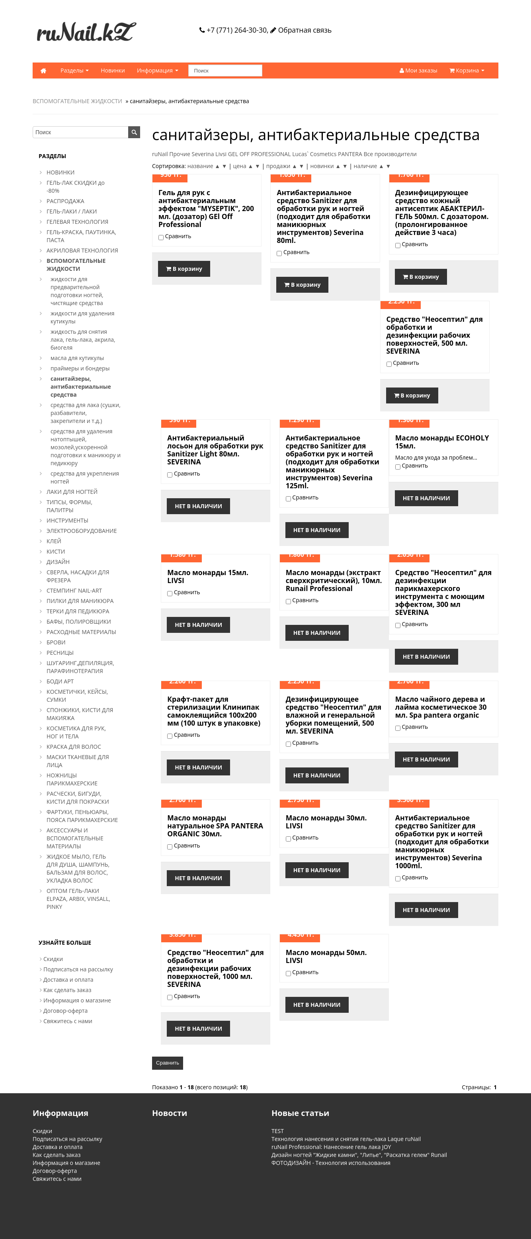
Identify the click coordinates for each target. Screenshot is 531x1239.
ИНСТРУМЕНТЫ (67, 520)
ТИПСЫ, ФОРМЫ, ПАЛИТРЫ (69, 506)
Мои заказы (418, 70)
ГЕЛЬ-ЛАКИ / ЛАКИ (72, 211)
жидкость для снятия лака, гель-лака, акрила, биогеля (83, 339)
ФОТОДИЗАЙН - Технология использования (330, 1163)
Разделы (75, 70)
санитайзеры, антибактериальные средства (81, 386)
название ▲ (203, 166)
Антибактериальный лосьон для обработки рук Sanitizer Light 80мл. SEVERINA (215, 449)
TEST (277, 1131)
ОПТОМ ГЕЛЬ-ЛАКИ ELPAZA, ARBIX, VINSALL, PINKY (78, 898)
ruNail (160, 154)
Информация (157, 70)
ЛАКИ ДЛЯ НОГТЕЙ (72, 491)
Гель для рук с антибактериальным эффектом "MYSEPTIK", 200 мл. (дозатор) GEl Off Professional (206, 208)
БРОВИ (56, 642)
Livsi (220, 154)
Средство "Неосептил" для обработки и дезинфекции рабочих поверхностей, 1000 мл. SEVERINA (215, 968)
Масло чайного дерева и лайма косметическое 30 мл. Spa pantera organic (441, 707)
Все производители (389, 154)
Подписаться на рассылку (78, 969)
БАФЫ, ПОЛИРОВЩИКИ (79, 621)
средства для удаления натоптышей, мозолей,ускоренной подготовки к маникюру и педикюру (86, 447)
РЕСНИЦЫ (60, 652)
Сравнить (167, 1063)
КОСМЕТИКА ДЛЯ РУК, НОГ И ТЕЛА (76, 732)
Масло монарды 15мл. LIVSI (207, 576)
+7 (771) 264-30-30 (233, 30)
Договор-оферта (65, 1010)
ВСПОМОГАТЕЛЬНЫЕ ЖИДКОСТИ (77, 101)
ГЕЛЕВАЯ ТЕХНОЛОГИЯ (77, 221)
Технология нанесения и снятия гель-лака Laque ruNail (346, 1139)
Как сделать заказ (67, 990)
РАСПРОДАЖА (65, 201)
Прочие (179, 154)
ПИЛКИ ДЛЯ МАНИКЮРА (80, 601)
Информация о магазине (77, 1000)
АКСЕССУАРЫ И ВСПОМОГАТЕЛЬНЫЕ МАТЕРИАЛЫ (75, 838)
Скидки (53, 959)
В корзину (184, 268)
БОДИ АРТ (60, 681)
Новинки (113, 70)
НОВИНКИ (60, 172)
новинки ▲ (325, 166)
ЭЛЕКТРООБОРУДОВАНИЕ (82, 530)
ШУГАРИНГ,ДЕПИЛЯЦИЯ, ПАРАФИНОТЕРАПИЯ (80, 667)
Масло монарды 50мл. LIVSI (326, 956)
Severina (202, 154)
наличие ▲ (369, 166)
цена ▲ (243, 166)
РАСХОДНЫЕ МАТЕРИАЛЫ (81, 632)
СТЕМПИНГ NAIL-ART (74, 590)
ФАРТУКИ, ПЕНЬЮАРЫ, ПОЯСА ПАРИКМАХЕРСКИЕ (82, 816)
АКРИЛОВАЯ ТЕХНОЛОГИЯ (82, 250)
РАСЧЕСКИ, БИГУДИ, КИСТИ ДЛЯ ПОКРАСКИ (78, 797)
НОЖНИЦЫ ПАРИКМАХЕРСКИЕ (72, 779)
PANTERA (350, 154)
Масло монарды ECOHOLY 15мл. (442, 441)
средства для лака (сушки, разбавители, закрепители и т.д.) (86, 413)
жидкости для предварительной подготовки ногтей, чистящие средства (77, 291)
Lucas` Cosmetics (314, 154)
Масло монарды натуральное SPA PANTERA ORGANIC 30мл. (215, 825)
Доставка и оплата (68, 979)
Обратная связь (301, 30)
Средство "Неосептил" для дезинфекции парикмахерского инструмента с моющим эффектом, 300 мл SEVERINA (443, 592)
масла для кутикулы (77, 358)
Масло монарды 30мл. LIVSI (326, 821)
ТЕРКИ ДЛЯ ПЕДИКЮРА (78, 611)
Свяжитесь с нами (67, 1021)
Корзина (466, 70)
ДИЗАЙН (58, 562)
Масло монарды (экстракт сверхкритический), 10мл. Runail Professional (334, 580)
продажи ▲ (281, 166)
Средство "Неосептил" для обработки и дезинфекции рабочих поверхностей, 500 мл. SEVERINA (435, 335)
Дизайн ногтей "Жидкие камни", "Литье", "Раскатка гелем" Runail (359, 1155)
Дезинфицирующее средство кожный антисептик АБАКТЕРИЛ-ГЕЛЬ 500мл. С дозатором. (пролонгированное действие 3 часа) (442, 212)
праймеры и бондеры (80, 368)
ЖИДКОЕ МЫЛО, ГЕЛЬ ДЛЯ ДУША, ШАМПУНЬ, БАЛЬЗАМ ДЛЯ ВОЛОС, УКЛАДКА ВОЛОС (78, 868)
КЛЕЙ (54, 541)
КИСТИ (56, 551)
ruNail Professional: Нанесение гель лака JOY (331, 1147)
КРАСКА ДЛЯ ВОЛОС (74, 746)
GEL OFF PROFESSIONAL (259, 154)
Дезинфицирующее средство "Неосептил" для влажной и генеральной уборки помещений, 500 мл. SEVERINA (333, 715)
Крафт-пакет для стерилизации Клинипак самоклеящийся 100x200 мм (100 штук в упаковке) (213, 711)
